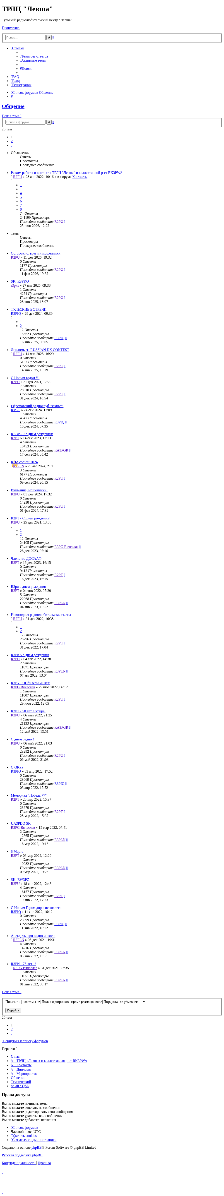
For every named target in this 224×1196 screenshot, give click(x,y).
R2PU (17, 177)
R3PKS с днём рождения (30, 655)
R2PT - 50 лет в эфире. (28, 711)
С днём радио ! (22, 739)
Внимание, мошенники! (29, 490)
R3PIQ (16, 313)
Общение (13, 106)
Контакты (79, 177)
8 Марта (17, 851)
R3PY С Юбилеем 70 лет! (30, 683)
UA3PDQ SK (21, 823)
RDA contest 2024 (24, 462)
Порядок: (125, 1002)
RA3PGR (61, 450)
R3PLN (18, 466)
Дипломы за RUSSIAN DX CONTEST (40, 350)
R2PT (15, 438)
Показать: (23, 1002)
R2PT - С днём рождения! (31, 518)
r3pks (15, 285)
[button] (11, 145)
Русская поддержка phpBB (22, 1155)
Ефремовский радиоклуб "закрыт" (37, 406)
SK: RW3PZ (20, 879)
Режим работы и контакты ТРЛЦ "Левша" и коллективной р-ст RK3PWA (67, 173)
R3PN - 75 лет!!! (23, 964)
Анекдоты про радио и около (33, 936)
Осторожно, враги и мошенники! (36, 253)
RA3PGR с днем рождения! (32, 434)
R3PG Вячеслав (66, 547)
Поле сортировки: (72, 1002)
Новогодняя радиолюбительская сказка (41, 615)
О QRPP (17, 767)
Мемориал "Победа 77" (29, 795)
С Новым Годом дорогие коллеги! (37, 908)
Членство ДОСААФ (26, 558)
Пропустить (11, 28)
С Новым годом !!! (25, 378)
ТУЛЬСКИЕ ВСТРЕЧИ (28, 309)
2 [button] (12, 141)
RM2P (15, 410)
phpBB (36, 1147)
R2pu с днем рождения (28, 586)
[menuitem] (34, 56)
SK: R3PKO (20, 281)
